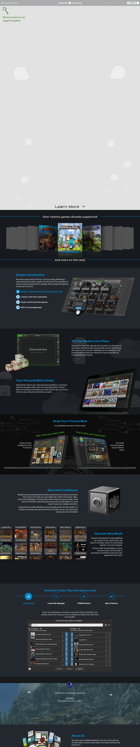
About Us (109, 3)
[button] (67, 716)
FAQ (116, 3)
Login (122, 3)
